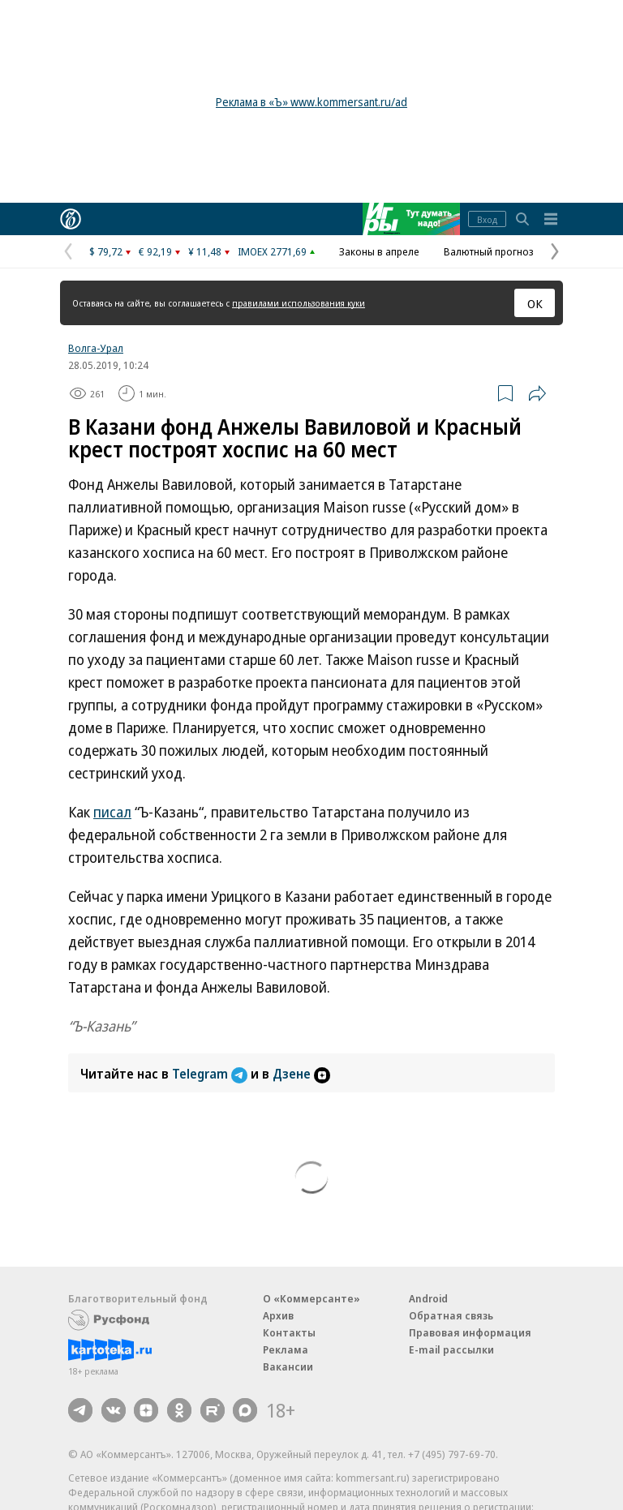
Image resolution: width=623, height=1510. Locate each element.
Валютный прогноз (489, 251)
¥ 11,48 (204, 251)
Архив (278, 1315)
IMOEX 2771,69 (272, 251)
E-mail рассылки (451, 1349)
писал (112, 811)
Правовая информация (470, 1332)
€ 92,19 (155, 251)
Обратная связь (451, 1315)
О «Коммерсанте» (311, 1298)
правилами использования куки (298, 303)
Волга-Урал (95, 348)
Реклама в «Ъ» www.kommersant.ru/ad (311, 101)
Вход (487, 219)
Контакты (289, 1332)
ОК (535, 303)
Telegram (211, 1074)
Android (428, 1298)
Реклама (285, 1349)
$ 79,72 (105, 251)
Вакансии (288, 1366)
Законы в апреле (379, 251)
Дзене (301, 1074)
